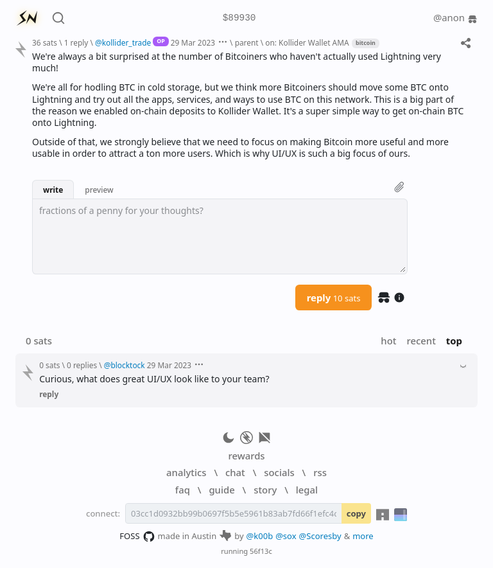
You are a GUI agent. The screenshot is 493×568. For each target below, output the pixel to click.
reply (334, 297)
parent (247, 42)
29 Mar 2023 (193, 42)
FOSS (137, 536)
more (363, 536)
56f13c (261, 551)
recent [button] (420, 340)
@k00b (259, 536)
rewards (246, 455)
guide (221, 489)
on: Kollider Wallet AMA (307, 42)
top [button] (454, 340)
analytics (186, 472)
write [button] (53, 189)
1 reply (76, 42)
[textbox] (220, 236)
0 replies (82, 365)
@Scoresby (320, 536)
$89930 (239, 18)
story (265, 489)
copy (356, 513)
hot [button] (388, 340)
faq (182, 489)
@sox (285, 536)
